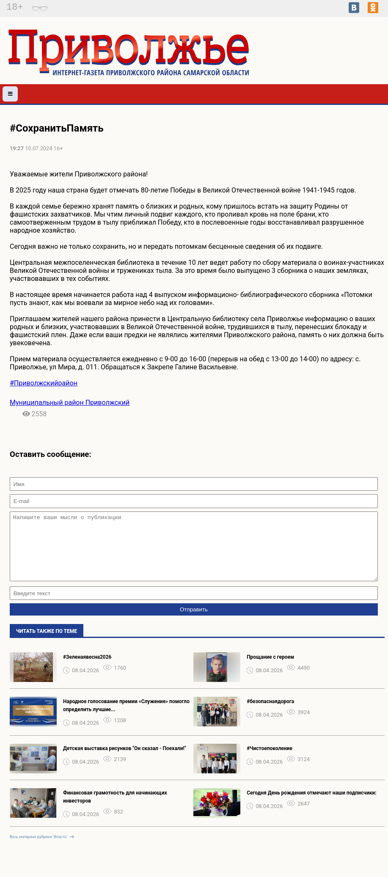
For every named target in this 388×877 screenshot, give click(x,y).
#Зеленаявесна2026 (87, 670)
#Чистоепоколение (269, 761)
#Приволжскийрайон (43, 383)
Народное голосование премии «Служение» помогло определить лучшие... (126, 718)
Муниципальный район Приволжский (69, 403)
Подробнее (342, 63)
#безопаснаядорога (270, 714)
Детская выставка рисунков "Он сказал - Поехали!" (124, 761)
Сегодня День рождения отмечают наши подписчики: (312, 805)
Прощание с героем (270, 670)
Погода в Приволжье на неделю (342, 56)
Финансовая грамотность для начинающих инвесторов (115, 810)
